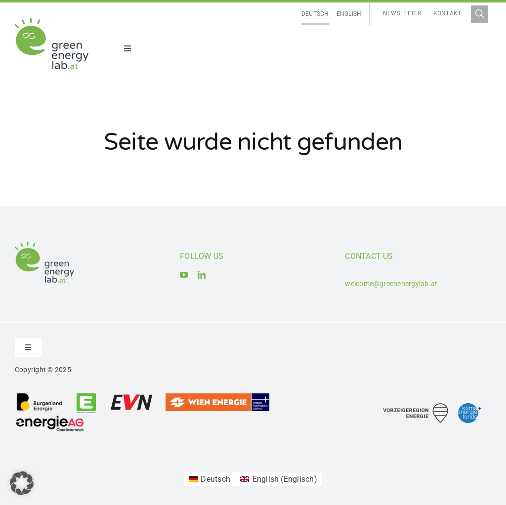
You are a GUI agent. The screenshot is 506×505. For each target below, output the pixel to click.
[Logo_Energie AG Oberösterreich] (50, 417)
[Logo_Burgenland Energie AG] (39, 396)
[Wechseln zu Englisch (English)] (278, 479)
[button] (21, 483)
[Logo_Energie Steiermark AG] (86, 396)
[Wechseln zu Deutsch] (315, 14)
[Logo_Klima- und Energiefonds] (469, 407)
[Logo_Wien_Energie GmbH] (217, 396)
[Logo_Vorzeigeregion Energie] (415, 407)
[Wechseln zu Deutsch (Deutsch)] (209, 479)
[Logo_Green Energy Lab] (51, 21)
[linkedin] (202, 275)
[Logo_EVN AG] (131, 396)
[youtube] (184, 275)
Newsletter (402, 13)
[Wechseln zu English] (349, 14)
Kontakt (447, 13)
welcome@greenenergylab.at (391, 284)
